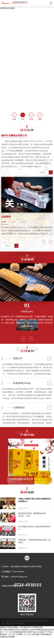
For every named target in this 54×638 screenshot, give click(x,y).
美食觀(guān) (27, 307)
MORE (46, 172)
